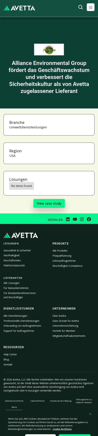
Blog (6, 359)
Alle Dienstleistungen (15, 315)
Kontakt (8, 364)
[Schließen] (90, 424)
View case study (49, 203)
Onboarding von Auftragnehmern (22, 325)
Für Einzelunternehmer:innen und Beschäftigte (20, 295)
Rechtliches (37, 413)
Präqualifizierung (62, 255)
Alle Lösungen (11, 283)
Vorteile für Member (64, 330)
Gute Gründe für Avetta (66, 320)
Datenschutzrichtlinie (14, 401)
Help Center (10, 354)
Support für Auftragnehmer (19, 330)
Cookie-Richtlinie (37, 401)
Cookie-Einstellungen (60, 413)
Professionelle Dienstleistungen (21, 320)
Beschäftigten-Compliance (68, 265)
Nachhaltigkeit (12, 255)
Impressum (83, 413)
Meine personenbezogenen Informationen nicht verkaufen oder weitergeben (14, 413)
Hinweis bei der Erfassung (60, 401)
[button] (90, 7)
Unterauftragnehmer (64, 260)
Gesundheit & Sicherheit (17, 250)
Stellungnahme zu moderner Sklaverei (84, 401)
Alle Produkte (60, 250)
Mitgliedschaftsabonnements (69, 335)
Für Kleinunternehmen (16, 288)
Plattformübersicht (14, 265)
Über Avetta (59, 315)
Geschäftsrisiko (12, 260)
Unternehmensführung (65, 325)
